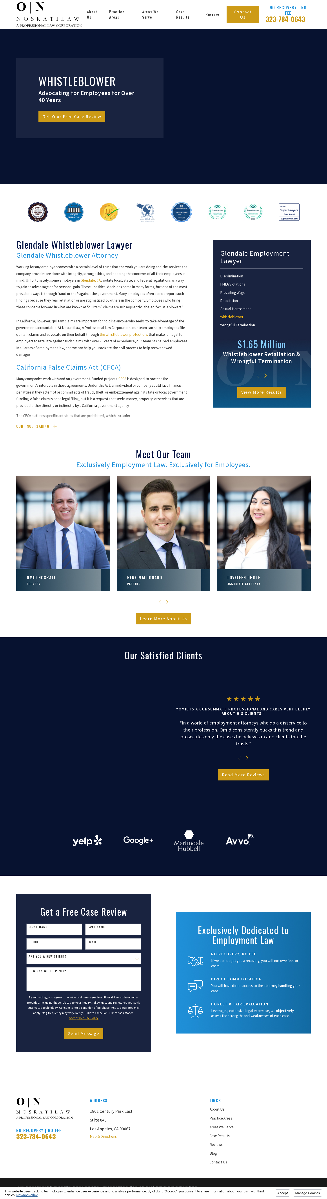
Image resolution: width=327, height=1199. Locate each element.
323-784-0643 (285, 19)
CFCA (122, 378)
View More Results (261, 392)
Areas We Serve (222, 1076)
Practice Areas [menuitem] (117, 14)
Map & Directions (103, 1086)
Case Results (220, 1085)
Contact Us (243, 14)
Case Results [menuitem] (183, 14)
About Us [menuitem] (92, 14)
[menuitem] (261, 276)
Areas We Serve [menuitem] (150, 14)
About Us (217, 1059)
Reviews (216, 1094)
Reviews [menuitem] (213, 14)
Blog (213, 1103)
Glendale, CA (91, 280)
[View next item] (265, 376)
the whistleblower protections (124, 334)
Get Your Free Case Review (71, 116)
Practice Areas (221, 1068)
